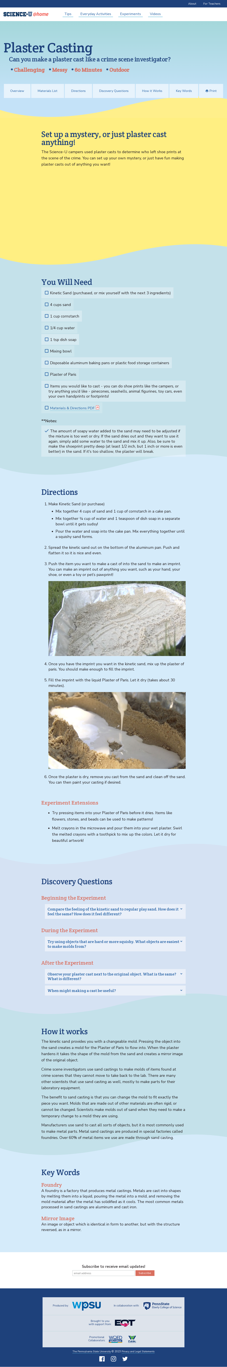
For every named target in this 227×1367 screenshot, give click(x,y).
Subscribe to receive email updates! (113, 1267)
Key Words (184, 91)
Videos (155, 14)
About (192, 4)
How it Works (152, 91)
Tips (67, 14)
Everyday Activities (95, 14)
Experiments (130, 14)
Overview (17, 91)
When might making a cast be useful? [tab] (82, 990)
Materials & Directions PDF (73, 408)
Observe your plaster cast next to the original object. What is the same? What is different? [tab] (112, 976)
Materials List (47, 91)
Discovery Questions (114, 91)
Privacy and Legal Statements (140, 1351)
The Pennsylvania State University (90, 1351)
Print (211, 91)
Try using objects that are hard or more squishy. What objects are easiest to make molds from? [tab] (113, 944)
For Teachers (211, 4)
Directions (78, 91)
